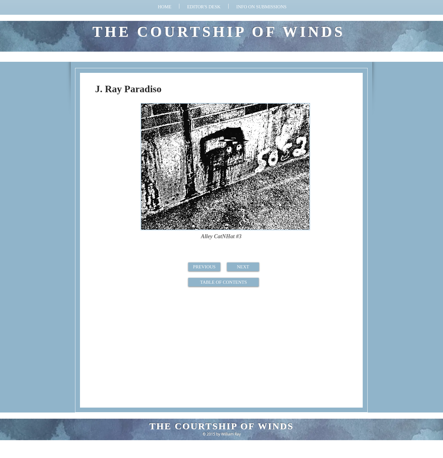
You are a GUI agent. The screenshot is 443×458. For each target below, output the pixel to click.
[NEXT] (243, 267)
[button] (261, 6)
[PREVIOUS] (204, 267)
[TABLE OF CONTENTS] (223, 282)
